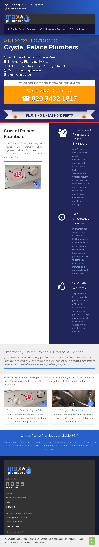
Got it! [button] (92, 540)
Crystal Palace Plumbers (22, 29)
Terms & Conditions (16, 497)
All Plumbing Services (52, 29)
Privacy (10, 502)
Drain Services (78, 29)
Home (9, 493)
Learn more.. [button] (40, 542)
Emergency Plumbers (17, 517)
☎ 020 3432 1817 (49, 98)
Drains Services (14, 521)
